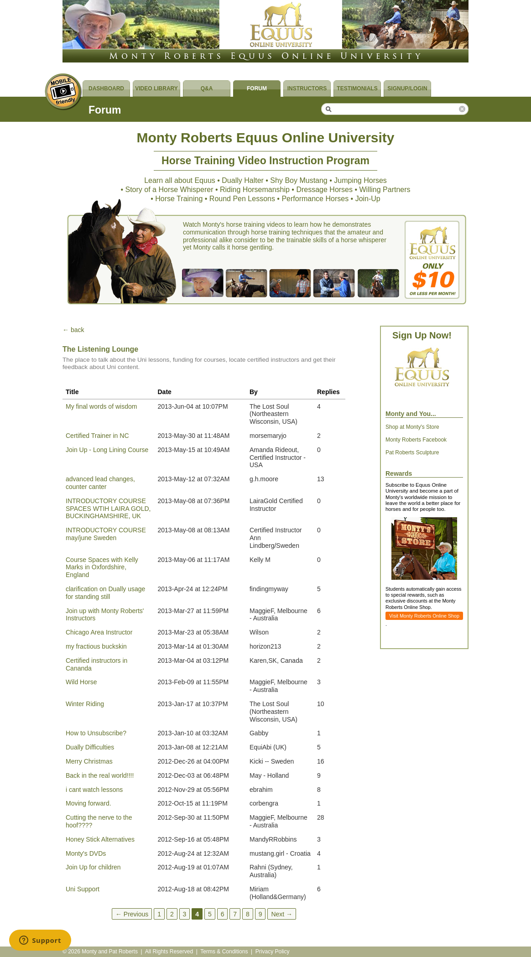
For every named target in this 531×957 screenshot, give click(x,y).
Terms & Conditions (224, 951)
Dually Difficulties (90, 747)
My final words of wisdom (101, 406)
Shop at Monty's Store (412, 427)
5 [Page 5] (210, 913)
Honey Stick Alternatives (100, 839)
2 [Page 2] (172, 913)
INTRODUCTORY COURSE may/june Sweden (106, 533)
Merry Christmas (89, 761)
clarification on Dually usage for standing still (105, 592)
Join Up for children (93, 867)
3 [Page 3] (185, 913)
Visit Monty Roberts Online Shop (424, 616)
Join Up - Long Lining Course (107, 449)
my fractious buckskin (96, 646)
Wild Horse (81, 682)
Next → (281, 913)
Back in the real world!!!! (100, 775)
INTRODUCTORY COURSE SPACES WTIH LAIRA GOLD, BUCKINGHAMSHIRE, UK (108, 508)
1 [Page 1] (159, 913)
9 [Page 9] (260, 913)
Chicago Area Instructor (99, 632)
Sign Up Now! (422, 335)
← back (73, 329)
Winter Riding (85, 703)
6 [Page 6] (222, 913)
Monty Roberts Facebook (416, 440)
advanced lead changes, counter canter (100, 482)
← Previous (131, 913)
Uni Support (82, 889)
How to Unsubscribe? (96, 733)
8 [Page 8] (248, 913)
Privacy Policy (272, 951)
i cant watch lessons (94, 789)
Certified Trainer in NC (97, 435)
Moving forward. (88, 803)
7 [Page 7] (235, 913)
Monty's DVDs (86, 853)
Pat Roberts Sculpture (412, 452)
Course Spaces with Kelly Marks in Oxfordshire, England (102, 567)
